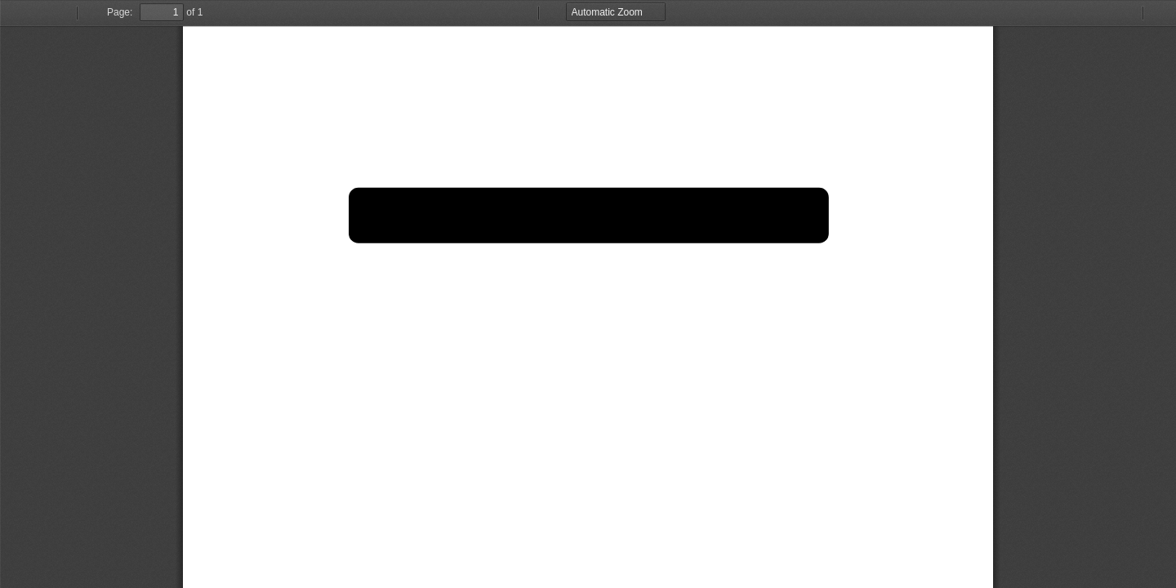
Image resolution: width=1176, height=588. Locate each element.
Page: (119, 12)
